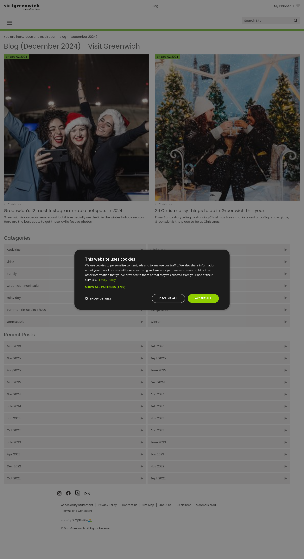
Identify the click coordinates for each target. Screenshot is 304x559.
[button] (152, 287)
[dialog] (152, 279)
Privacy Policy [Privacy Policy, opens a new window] (107, 280)
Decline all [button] (168, 298)
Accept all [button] (203, 298)
